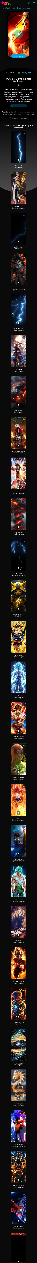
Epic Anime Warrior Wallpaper (18, 370)
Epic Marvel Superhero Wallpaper (18, 860)
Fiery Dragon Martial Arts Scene (18, 1104)
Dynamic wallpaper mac (18, 106)
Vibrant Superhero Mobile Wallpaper (18, 778)
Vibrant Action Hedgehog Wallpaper (18, 1145)
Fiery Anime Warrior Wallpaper (18, 941)
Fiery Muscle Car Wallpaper (18, 411)
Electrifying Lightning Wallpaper (18, 574)
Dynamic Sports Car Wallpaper (18, 1064)
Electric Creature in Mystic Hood (18, 615)
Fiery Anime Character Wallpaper (18, 819)
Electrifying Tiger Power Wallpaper (18, 1186)
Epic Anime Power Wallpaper (18, 696)
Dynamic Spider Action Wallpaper (18, 1227)
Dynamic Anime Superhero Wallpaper (18, 288)
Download (18, 56)
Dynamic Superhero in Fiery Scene (18, 452)
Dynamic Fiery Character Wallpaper (18, 207)
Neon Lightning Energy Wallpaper (18, 329)
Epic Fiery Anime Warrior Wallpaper (18, 982)
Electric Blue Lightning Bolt (18, 166)
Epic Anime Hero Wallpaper (18, 656)
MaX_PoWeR (24, 73)
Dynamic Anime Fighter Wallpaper (18, 737)
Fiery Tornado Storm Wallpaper (18, 533)
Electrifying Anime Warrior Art (18, 1023)
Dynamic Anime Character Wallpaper (18, 900)
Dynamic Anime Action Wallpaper (18, 492)
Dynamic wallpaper (24, 8)
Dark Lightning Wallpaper (18, 248)
